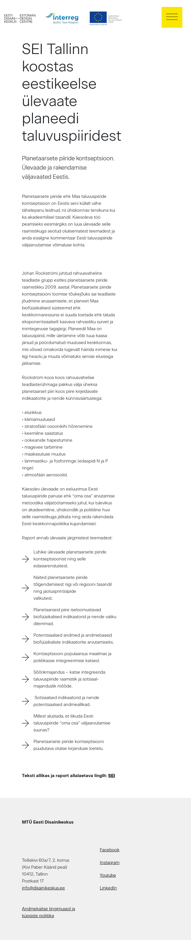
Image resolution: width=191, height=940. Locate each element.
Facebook (109, 849)
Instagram (109, 862)
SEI (111, 775)
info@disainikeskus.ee (43, 888)
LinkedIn (108, 888)
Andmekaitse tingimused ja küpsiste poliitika (48, 912)
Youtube (108, 875)
